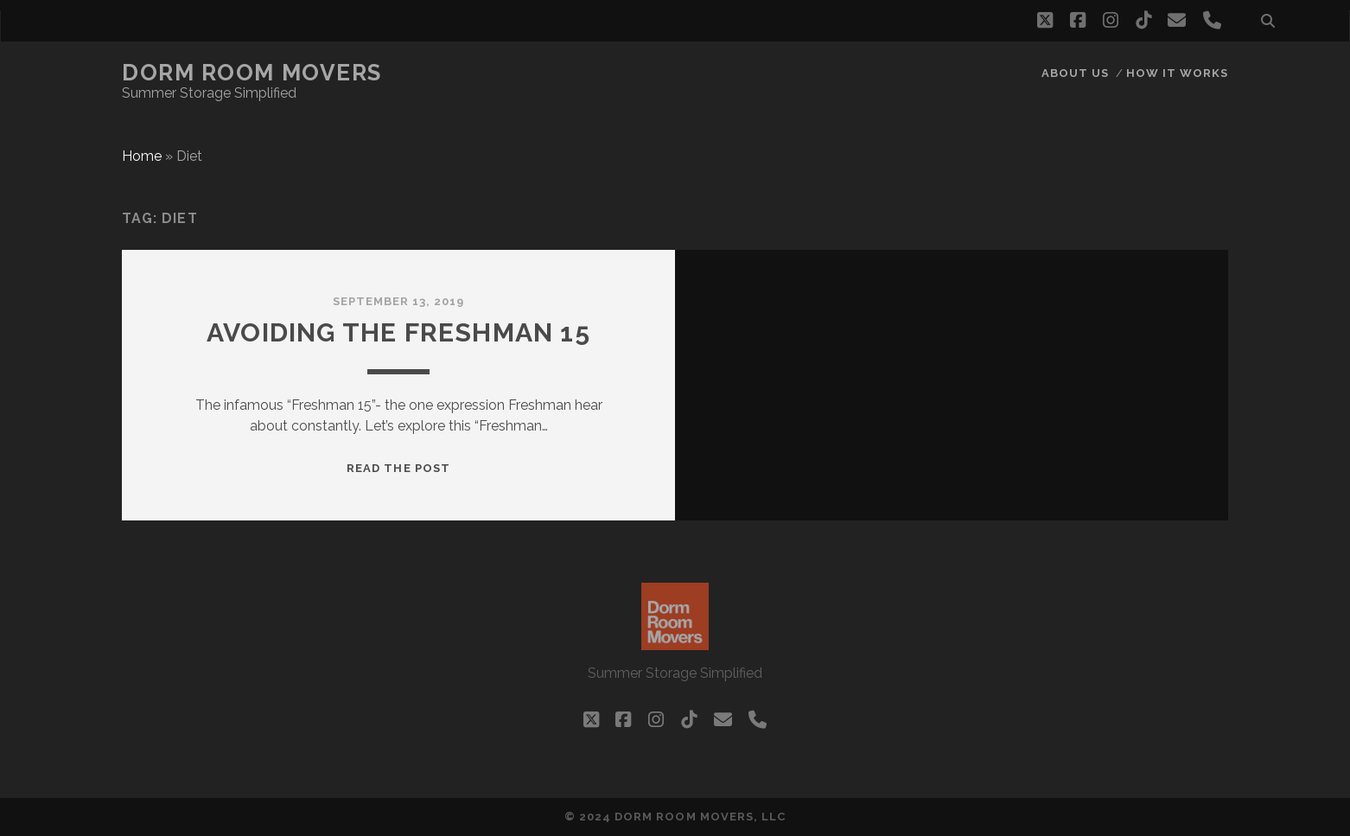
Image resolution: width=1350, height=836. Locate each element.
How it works (1177, 73)
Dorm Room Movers (252, 73)
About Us (1075, 73)
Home (142, 156)
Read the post (398, 468)
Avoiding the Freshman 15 (398, 332)
